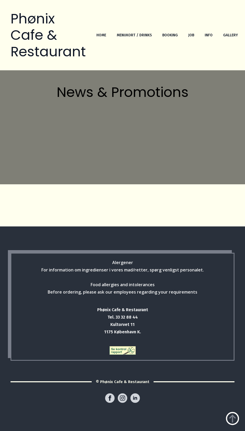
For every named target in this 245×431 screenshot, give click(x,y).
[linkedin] (135, 398)
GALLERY (230, 35)
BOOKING (170, 35)
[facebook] (110, 398)
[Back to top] (232, 418)
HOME (101, 35)
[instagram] (122, 398)
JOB (191, 35)
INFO (209, 35)
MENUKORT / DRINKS (134, 35)
